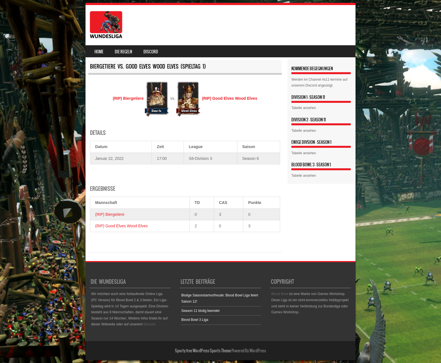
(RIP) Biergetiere (109, 214)
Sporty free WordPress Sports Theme (203, 351)
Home (99, 52)
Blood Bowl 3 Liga (194, 320)
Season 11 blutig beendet (200, 311)
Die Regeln (123, 52)
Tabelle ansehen (303, 108)
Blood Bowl (279, 294)
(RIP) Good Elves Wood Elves (121, 226)
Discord (150, 52)
